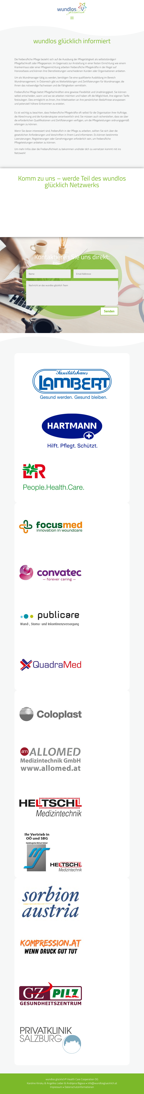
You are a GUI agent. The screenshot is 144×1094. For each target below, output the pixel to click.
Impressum (56, 1087)
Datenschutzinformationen (79, 1087)
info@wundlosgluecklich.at (102, 1083)
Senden (109, 311)
